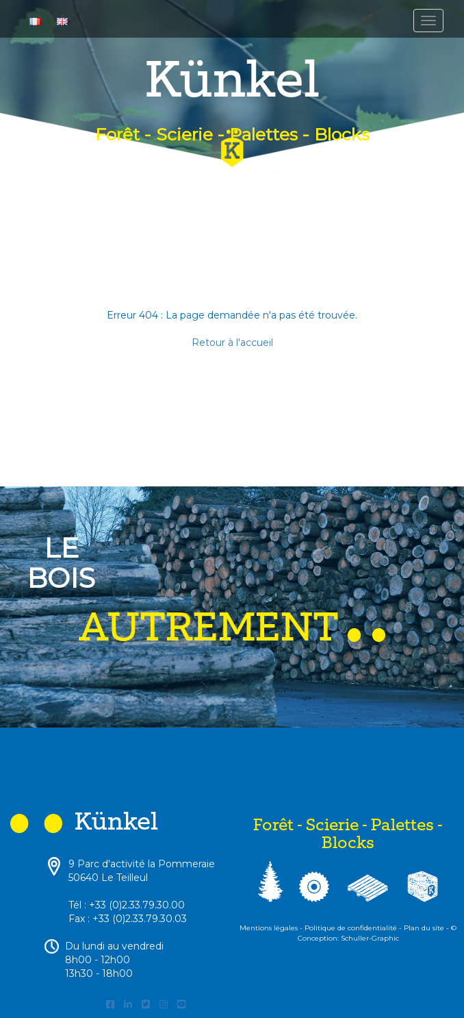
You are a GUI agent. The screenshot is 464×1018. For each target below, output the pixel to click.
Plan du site (424, 927)
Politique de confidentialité (351, 927)
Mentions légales (269, 927)
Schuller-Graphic (370, 938)
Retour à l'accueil (232, 342)
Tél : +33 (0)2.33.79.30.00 (126, 905)
